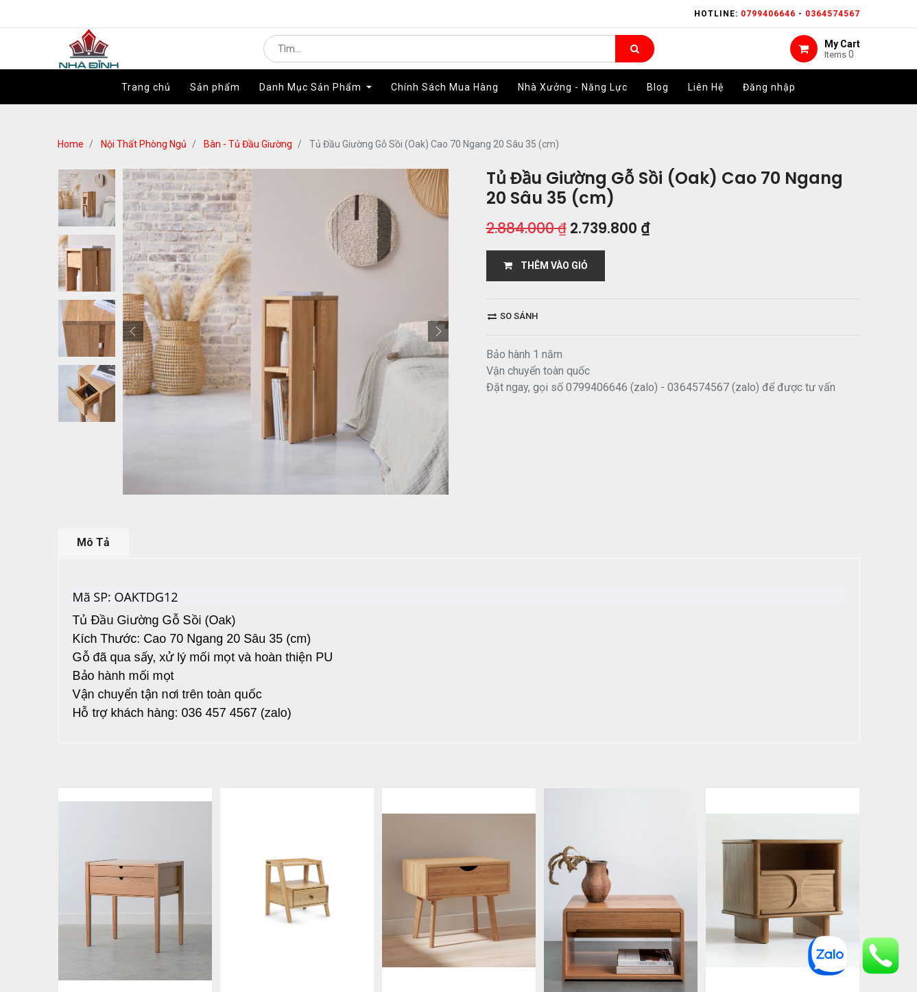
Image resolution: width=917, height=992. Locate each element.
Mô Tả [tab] (93, 542)
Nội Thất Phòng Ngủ (144, 144)
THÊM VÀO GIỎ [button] (545, 265)
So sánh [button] (513, 316)
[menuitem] (146, 108)
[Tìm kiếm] (634, 59)
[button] (133, 331)
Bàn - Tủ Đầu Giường (248, 144)
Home (71, 144)
